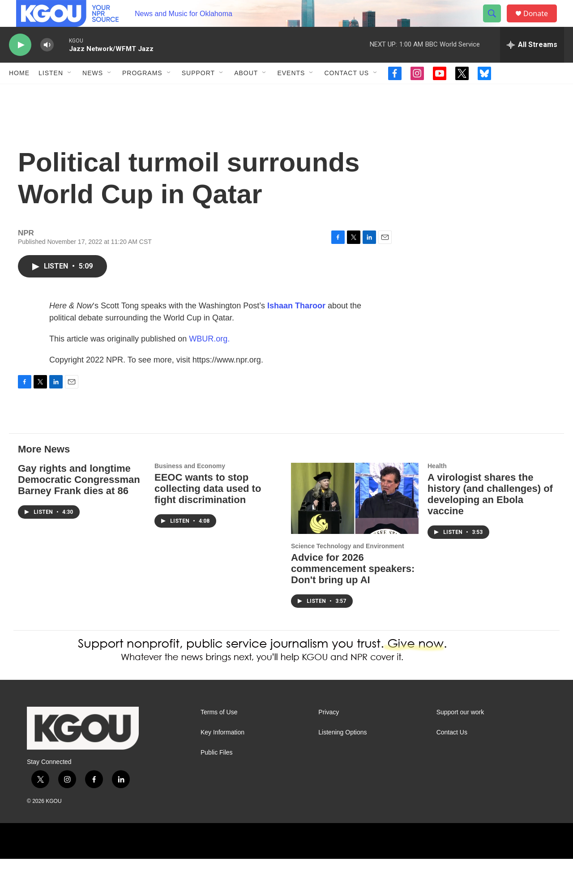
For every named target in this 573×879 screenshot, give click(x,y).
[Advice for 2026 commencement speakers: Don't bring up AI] (355, 518)
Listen (50, 93)
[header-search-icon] (496, 24)
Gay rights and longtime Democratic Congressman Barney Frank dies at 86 (79, 499)
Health (437, 486)
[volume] (47, 65)
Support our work (460, 732)
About (246, 93)
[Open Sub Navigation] (69, 93)
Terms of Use (219, 732)
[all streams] (532, 65)
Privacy (328, 732)
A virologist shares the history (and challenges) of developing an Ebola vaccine (490, 514)
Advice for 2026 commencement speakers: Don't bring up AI (353, 589)
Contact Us (346, 93)
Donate (541, 23)
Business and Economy (189, 486)
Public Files (217, 772)
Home (19, 93)
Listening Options (342, 752)
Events (291, 93)
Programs (142, 93)
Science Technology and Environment (347, 566)
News (92, 93)
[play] (20, 65)
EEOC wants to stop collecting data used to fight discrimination (207, 508)
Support (198, 93)
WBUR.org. (209, 358)
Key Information (222, 752)
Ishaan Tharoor (296, 325)
